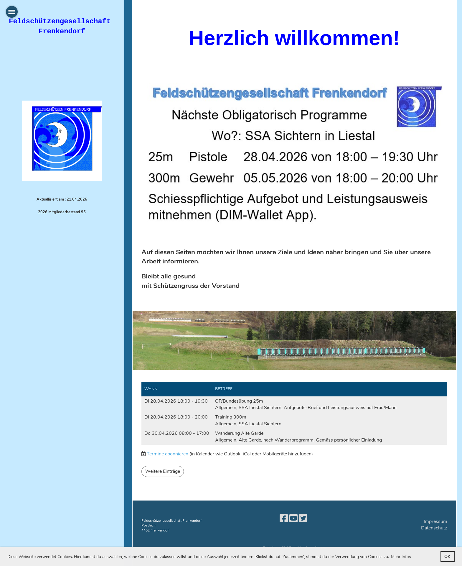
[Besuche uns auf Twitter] (303, 518)
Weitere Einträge (162, 471)
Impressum (435, 521)
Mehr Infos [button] (401, 557)
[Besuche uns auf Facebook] (284, 518)
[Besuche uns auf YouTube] (293, 518)
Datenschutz (434, 528)
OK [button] (447, 557)
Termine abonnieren (167, 454)
